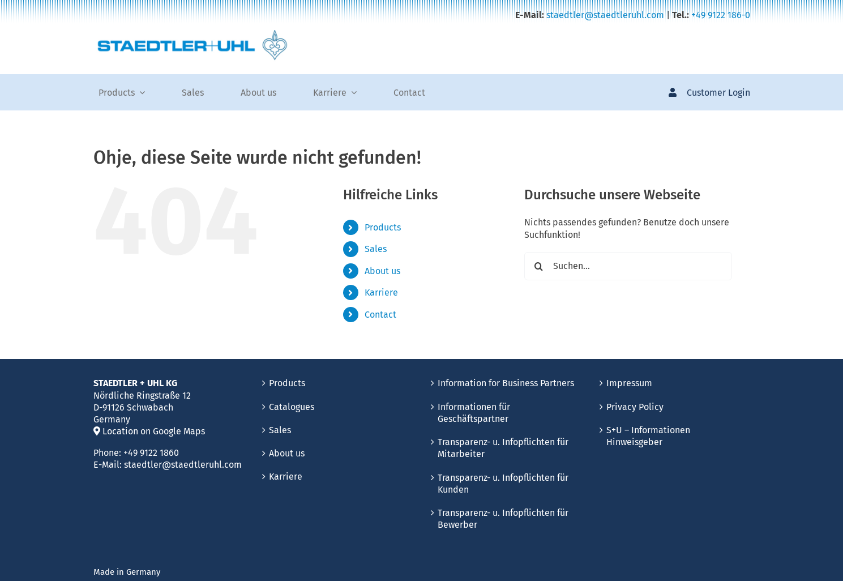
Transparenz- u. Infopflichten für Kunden (503, 483)
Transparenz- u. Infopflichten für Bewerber (503, 518)
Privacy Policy (635, 406)
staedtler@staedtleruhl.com (605, 15)
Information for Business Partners (506, 383)
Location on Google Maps (149, 431)
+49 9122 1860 (151, 452)
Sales (376, 248)
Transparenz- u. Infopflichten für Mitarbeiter (503, 448)
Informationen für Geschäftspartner (474, 412)
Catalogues (291, 406)
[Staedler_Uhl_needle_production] (192, 34)
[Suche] (538, 266)
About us (382, 271)
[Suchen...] (628, 266)
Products (383, 227)
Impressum (629, 383)
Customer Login (718, 92)
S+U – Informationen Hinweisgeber (648, 436)
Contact (380, 314)
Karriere (381, 292)
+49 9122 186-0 (720, 15)
